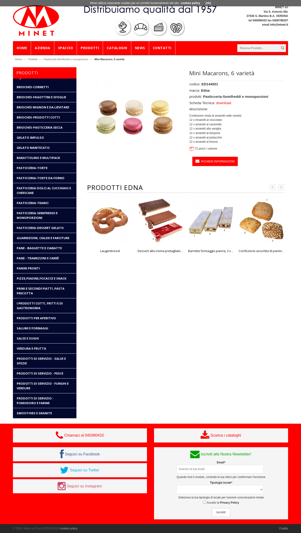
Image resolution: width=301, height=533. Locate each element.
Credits (283, 528)
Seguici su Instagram (84, 486)
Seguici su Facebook (82, 454)
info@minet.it (279, 24)
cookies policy (68, 528)
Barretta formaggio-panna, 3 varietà (213, 251)
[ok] (208, 3)
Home (18, 59)
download (223, 103)
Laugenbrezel (110, 251)
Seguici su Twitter (84, 470)
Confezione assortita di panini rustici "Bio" (269, 251)
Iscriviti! (221, 512)
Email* (221, 462)
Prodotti (32, 59)
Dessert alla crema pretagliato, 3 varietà (166, 251)
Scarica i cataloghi (225, 435)
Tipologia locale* (221, 482)
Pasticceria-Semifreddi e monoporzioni (66, 59)
